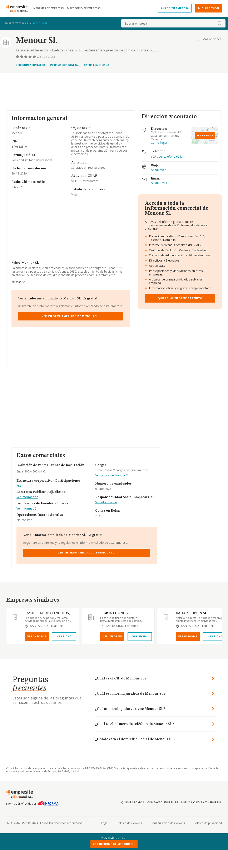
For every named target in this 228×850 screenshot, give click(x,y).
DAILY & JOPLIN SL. (192, 613)
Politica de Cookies (129, 823)
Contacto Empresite (162, 802)
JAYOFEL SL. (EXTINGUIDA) (47, 613)
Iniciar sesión (208, 8)
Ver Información (27, 497)
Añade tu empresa (175, 8)
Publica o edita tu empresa (201, 802)
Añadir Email (159, 183)
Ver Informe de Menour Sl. (114, 844)
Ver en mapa (205, 135)
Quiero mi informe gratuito (180, 298)
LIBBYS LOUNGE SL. (116, 613)
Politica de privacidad (207, 823)
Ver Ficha (64, 636)
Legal (104, 823)
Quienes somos (132, 802)
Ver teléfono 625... (171, 156)
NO (18, 486)
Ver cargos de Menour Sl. (112, 475)
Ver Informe (36, 636)
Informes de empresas (48, 8)
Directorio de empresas (83, 8)
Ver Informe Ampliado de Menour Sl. (70, 316)
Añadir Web (158, 170)
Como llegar (159, 143)
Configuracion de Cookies (167, 823)
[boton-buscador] (219, 23)
